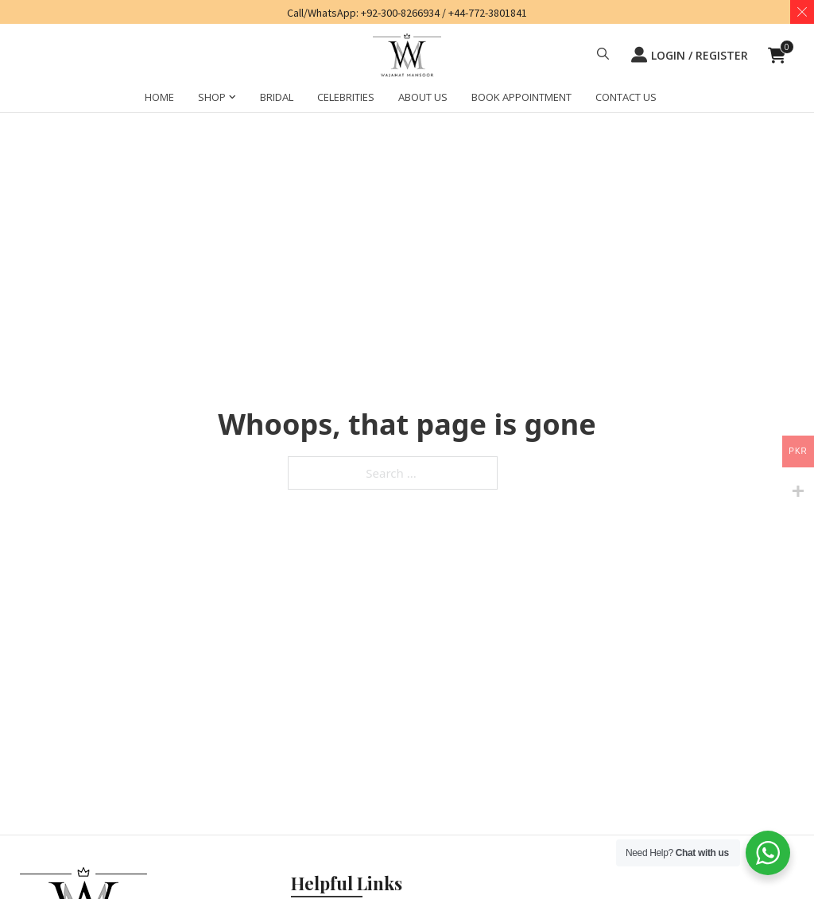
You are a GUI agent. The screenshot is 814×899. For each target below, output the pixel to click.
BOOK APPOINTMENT (521, 97)
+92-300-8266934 (400, 13)
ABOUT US (423, 97)
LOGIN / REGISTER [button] (689, 55)
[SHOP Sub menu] (232, 99)
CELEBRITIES (345, 97)
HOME (159, 97)
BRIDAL (276, 97)
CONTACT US (626, 97)
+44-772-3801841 (487, 13)
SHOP (212, 97)
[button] (603, 55)
